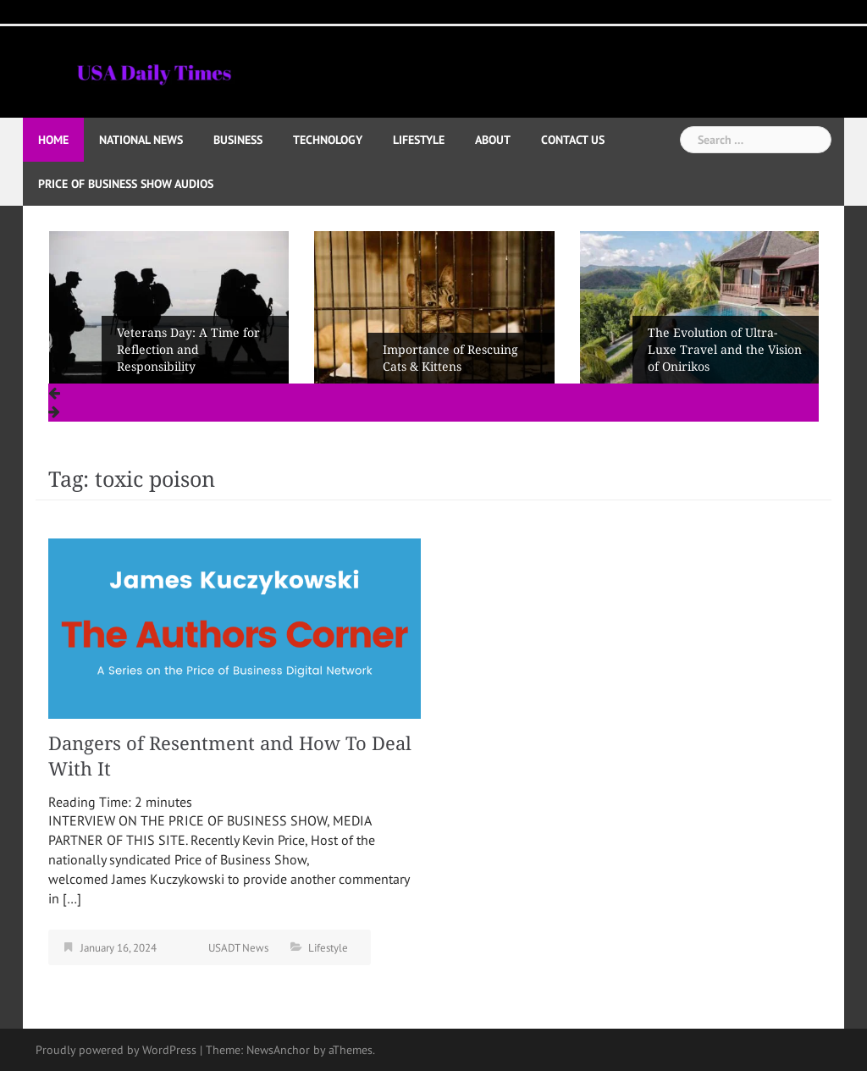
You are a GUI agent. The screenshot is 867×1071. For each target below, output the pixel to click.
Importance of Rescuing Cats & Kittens (450, 358)
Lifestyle (419, 139)
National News (141, 139)
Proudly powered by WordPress (116, 1049)
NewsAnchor (278, 1049)
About (493, 139)
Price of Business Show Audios (125, 183)
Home (53, 139)
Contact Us (573, 139)
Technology (327, 139)
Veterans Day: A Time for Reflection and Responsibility (188, 349)
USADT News (238, 948)
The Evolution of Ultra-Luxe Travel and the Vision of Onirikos (725, 349)
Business (237, 139)
